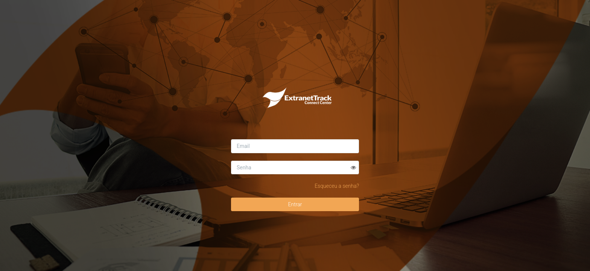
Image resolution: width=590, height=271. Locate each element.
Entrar (295, 204)
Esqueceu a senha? (337, 186)
